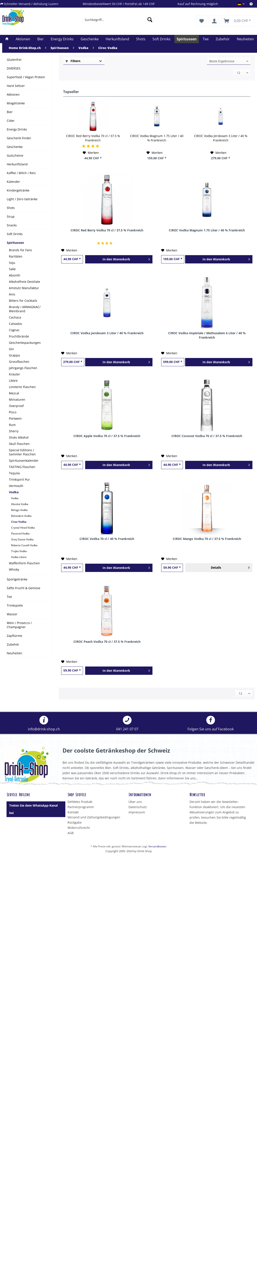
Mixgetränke (16, 103)
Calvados (15, 324)
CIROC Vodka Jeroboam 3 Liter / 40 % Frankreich (220, 138)
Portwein (15, 418)
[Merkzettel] (201, 20)
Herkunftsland (17, 164)
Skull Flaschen (19, 444)
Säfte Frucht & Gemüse (23, 588)
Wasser (12, 614)
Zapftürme (14, 636)
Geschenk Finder (19, 138)
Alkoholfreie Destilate (24, 282)
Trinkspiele (15, 605)
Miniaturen (17, 399)
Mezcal (14, 393)
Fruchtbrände (19, 336)
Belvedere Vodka (21, 516)
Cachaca (15, 317)
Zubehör (13, 644)
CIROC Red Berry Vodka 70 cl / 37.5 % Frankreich (93, 138)
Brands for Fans (20, 250)
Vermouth (16, 486)
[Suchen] (149, 19)
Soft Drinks (15, 234)
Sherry (14, 431)
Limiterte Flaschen (22, 387)
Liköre (13, 380)
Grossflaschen (19, 362)
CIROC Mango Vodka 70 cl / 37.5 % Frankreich (207, 539)
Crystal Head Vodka (23, 527)
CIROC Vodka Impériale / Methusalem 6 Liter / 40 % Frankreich (207, 335)
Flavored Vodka (20, 533)
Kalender (13, 182)
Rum (12, 425)
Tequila (14, 473)
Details (230, 567)
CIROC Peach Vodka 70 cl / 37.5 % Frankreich (106, 641)
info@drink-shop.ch (44, 723)
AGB (71, 833)
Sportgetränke (17, 579)
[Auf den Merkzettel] (91, 152)
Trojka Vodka (19, 551)
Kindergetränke (18, 190)
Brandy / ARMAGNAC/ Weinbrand (25, 309)
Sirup (11, 216)
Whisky (14, 569)
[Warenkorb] (238, 20)
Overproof (16, 406)
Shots (11, 208)
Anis (12, 294)
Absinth (14, 275)
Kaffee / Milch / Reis (21, 173)
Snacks (12, 225)
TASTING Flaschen (22, 467)
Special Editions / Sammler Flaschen (22, 452)
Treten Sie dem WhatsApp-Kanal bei (33, 809)
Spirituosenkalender (24, 460)
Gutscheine (15, 155)
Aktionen (13, 94)
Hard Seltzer (16, 86)
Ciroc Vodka (18, 522)
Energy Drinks (17, 129)
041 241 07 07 (127, 723)
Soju (12, 263)
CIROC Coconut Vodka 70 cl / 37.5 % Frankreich (206, 436)
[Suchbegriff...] (118, 19)
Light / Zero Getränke (22, 199)
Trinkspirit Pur (19, 479)
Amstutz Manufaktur (24, 288)
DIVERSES (13, 68)
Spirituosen (15, 243)
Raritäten (15, 256)
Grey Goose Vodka (22, 539)
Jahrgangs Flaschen (23, 368)
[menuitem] (253, 4)
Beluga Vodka (19, 510)
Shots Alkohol (19, 437)
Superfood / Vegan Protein (26, 77)
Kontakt (73, 812)
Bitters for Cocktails (23, 301)
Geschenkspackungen (25, 343)
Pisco (12, 412)
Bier (10, 112)
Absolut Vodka (19, 504)
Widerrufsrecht (79, 828)
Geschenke (15, 147)
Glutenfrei (14, 60)
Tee (9, 597)
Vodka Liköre (19, 557)
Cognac (14, 330)
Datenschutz (137, 807)
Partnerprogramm (81, 807)
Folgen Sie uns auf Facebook (211, 723)
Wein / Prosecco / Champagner (19, 625)
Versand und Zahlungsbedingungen (94, 817)
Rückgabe (75, 822)
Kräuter (14, 374)
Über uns (135, 802)
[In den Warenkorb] (118, 259)
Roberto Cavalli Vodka (24, 545)
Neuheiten (14, 653)
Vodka (14, 492)
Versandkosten (157, 846)
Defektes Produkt (80, 802)
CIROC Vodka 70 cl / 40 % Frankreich (106, 539)
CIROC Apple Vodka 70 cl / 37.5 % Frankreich (106, 436)
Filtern (73, 61)
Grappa (14, 355)
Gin (11, 349)
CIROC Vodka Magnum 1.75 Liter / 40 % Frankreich (156, 138)
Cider (11, 121)
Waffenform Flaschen (24, 563)
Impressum (136, 812)
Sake (12, 269)
